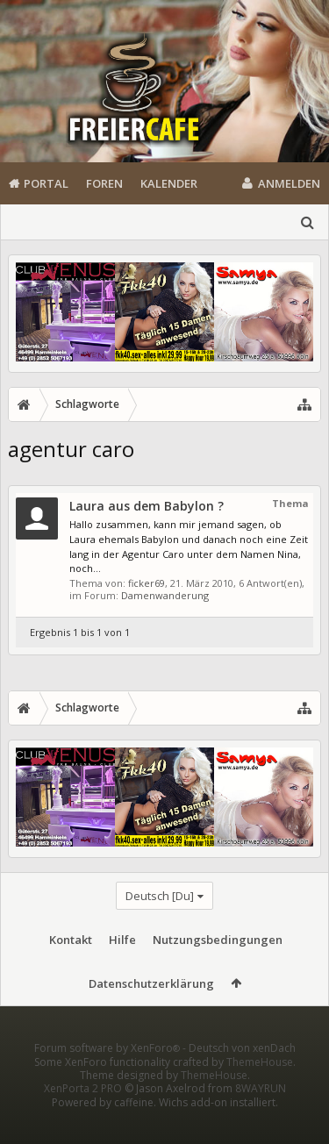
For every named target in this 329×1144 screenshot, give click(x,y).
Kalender (168, 183)
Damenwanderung (165, 595)
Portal (46, 183)
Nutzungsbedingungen (218, 939)
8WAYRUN (260, 1116)
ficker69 (146, 583)
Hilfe (122, 939)
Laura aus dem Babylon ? (146, 505)
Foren (104, 183)
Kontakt (70, 939)
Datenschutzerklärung (151, 983)
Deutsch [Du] (159, 896)
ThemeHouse (259, 1090)
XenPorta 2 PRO (83, 1116)
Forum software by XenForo (108, 1076)
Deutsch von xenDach (242, 1076)
